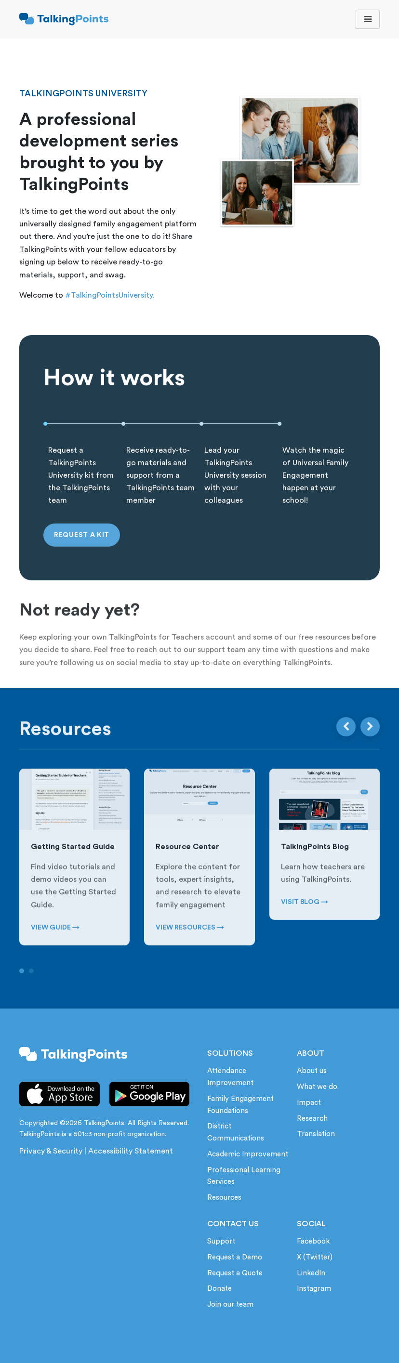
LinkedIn (311, 1273)
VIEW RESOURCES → (190, 943)
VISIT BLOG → (304, 918)
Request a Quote (235, 1273)
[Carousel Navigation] (358, 742)
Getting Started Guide (73, 862)
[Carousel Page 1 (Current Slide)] (21, 986)
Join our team (230, 1304)
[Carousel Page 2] (31, 986)
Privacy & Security (50, 1151)
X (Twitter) (314, 1257)
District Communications (235, 1132)
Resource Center (187, 862)
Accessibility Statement (130, 1151)
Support (221, 1241)
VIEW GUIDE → (55, 943)
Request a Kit (81, 550)
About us (312, 1071)
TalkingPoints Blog (315, 862)
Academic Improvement (247, 1154)
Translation (316, 1134)
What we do (317, 1086)
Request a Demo (234, 1257)
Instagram (314, 1288)
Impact (309, 1102)
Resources (224, 1197)
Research (312, 1118)
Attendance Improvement (230, 1077)
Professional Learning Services (243, 1176)
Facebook (313, 1241)
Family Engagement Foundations (240, 1104)
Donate (219, 1288)
